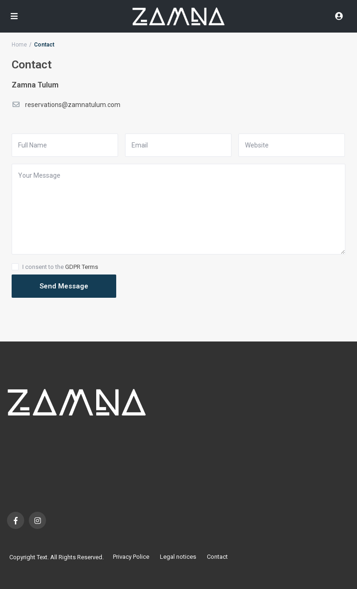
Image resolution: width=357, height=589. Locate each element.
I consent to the (60, 266)
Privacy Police (131, 556)
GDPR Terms (81, 266)
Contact (217, 556)
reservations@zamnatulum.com (72, 104)
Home (19, 44)
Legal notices (178, 556)
